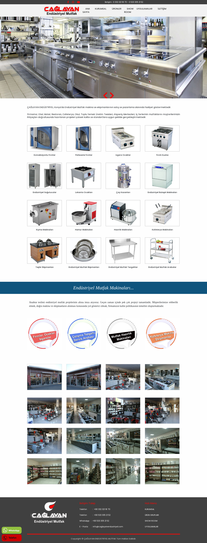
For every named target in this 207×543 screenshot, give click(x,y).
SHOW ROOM (129, 10)
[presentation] (105, 96)
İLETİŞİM (162, 8)
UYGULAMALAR (144, 8)
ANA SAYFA (86, 10)
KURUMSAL (100, 8)
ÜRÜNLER (116, 8)
